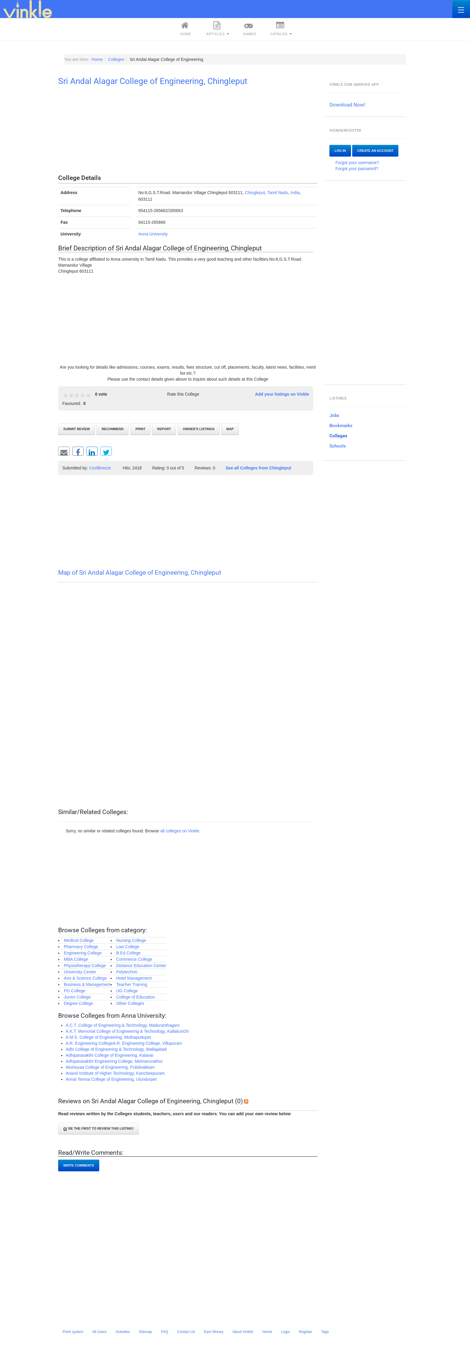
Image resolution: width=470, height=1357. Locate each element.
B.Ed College (128, 953)
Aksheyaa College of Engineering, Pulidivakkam (110, 1067)
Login (285, 1332)
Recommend (112, 429)
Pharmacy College (81, 946)
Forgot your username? (357, 162)
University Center (80, 971)
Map (230, 429)
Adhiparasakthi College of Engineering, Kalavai (109, 1055)
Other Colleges (130, 1003)
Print (140, 429)
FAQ (164, 1332)
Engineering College (83, 953)
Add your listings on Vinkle (282, 394)
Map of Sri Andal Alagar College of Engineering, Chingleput (139, 572)
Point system (73, 1332)
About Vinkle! (243, 1332)
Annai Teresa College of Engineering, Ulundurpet (111, 1079)
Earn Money (213, 1332)
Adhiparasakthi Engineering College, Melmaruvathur (114, 1061)
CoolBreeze (100, 468)
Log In (340, 150)
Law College (127, 946)
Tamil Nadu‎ (277, 192)
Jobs (334, 415)
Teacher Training (131, 984)
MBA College (76, 959)
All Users (99, 1332)
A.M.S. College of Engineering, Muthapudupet (108, 1037)
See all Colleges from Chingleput (258, 468)
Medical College (79, 940)
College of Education (135, 997)
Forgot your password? (356, 168)
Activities (123, 1332)
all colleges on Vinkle (180, 830)
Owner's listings (199, 429)
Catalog (281, 28)
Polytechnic (127, 971)
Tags (325, 1332)
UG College (127, 990)
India (294, 192)
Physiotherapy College (85, 965)
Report (164, 429)
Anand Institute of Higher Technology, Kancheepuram (115, 1073)
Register (305, 1332)
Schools (337, 446)
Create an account (375, 150)
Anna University (153, 234)
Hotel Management (134, 978)
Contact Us (186, 1332)
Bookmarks (340, 426)
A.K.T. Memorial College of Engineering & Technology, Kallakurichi (127, 1031)
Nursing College (131, 940)
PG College (74, 990)
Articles (217, 28)
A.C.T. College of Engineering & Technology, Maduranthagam (123, 1025)
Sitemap (145, 1332)
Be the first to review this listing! (98, 1129)
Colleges (338, 436)
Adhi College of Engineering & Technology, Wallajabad (116, 1049)
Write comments (78, 1165)
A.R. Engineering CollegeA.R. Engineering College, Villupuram (124, 1043)
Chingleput (255, 192)
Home (185, 28)
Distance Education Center (141, 965)
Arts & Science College (85, 978)
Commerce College (134, 959)
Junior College (77, 997)
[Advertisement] (187, 131)
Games (249, 28)
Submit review (76, 429)
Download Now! (347, 105)
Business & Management (87, 984)
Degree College (78, 1003)
